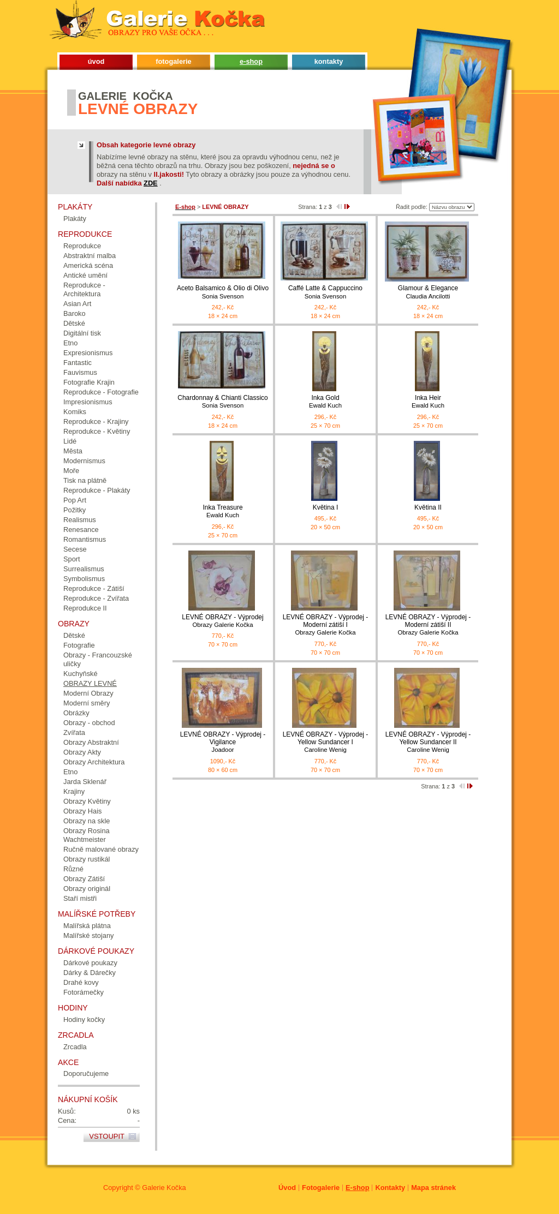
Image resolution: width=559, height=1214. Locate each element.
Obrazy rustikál (86, 859)
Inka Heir (427, 402)
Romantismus (84, 539)
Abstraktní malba (89, 256)
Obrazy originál (86, 888)
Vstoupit (106, 1136)
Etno (70, 343)
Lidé (69, 441)
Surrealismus (83, 569)
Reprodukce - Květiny (96, 431)
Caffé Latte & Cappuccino (325, 292)
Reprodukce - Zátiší (93, 588)
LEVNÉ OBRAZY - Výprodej (222, 621)
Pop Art (74, 500)
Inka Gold (325, 402)
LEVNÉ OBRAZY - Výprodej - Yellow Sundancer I (325, 742)
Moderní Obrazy (88, 693)
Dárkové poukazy (90, 963)
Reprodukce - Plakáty (96, 490)
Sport (71, 559)
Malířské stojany (88, 935)
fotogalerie (173, 61)
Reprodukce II (85, 608)
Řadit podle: (411, 207)
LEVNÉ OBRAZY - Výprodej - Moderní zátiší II (427, 625)
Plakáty (74, 218)
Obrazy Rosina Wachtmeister (86, 835)
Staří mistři (80, 898)
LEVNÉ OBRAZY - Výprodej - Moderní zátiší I (325, 625)
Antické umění (85, 275)
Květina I (325, 507)
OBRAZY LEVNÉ (90, 683)
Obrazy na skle (86, 821)
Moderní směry (86, 703)
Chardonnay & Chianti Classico (222, 402)
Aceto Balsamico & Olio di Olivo (222, 292)
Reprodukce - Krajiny (96, 421)
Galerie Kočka (164, 1187)
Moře (71, 471)
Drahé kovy (81, 982)
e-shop (251, 61)
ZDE (151, 183)
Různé (73, 869)
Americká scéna (88, 265)
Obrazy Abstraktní (91, 742)
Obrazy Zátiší (84, 879)
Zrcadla (75, 1047)
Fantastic (77, 362)
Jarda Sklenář (84, 782)
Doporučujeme (86, 1073)
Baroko (74, 313)
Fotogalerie (321, 1187)
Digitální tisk (82, 333)
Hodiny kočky (84, 1019)
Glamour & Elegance (427, 292)
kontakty (328, 61)
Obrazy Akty (82, 752)
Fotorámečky (83, 992)
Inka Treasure (222, 511)
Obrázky (76, 713)
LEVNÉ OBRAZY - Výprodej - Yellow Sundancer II (427, 742)
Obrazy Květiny (87, 801)
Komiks (74, 412)
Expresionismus (87, 353)
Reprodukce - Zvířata (96, 598)
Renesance (81, 529)
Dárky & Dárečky (89, 972)
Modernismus (84, 461)
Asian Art (77, 304)
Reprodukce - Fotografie (101, 392)
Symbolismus (84, 579)
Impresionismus (87, 402)
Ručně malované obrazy (101, 849)
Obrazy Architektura (93, 762)
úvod (96, 61)
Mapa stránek (433, 1187)
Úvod (287, 1187)
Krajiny (74, 791)
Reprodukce (82, 246)
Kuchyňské (80, 673)
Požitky (74, 510)
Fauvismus (80, 372)
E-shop (357, 1187)
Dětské (74, 323)
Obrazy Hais (82, 811)
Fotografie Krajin (89, 382)
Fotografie (79, 645)
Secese (75, 549)
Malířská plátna (87, 926)
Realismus (79, 520)
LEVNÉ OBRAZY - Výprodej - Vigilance (222, 742)
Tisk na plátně (84, 480)
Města (72, 451)
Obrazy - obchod (89, 723)
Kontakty (390, 1187)
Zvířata (74, 732)
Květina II (428, 507)
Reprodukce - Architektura (84, 289)
